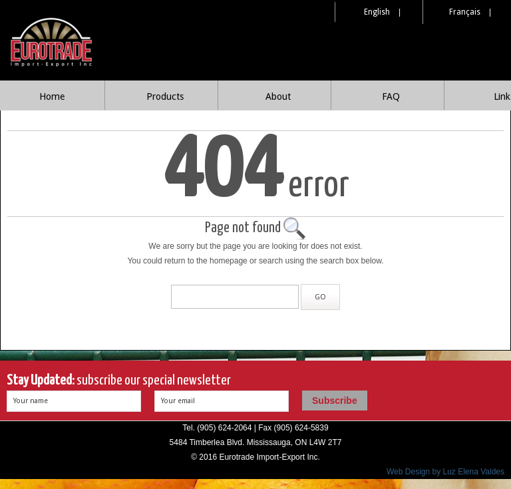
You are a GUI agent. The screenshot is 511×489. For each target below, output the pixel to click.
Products (165, 96)
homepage (229, 260)
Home (52, 96)
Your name (30, 401)
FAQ (391, 96)
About (278, 96)
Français (464, 12)
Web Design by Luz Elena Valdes (445, 471)
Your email (178, 401)
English (377, 12)
